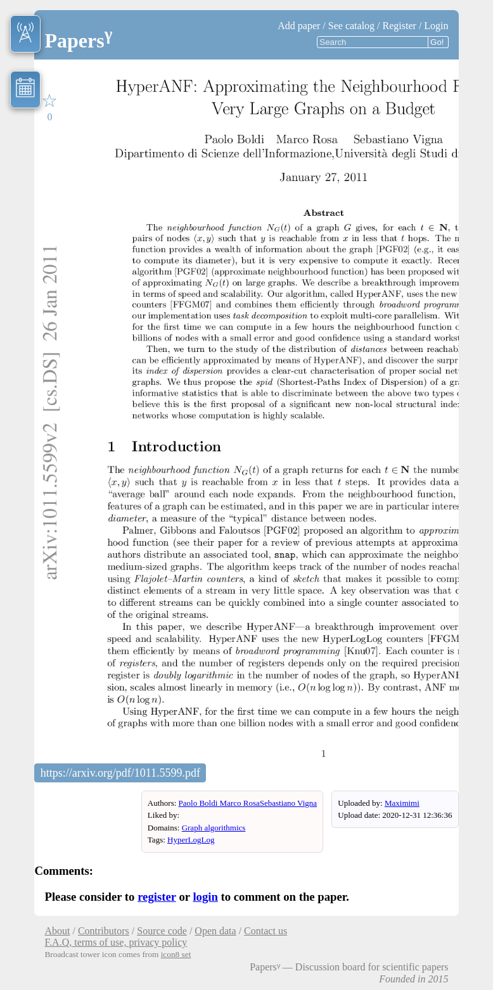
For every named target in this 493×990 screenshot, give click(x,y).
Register (399, 25)
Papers (78, 40)
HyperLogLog (190, 839)
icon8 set (176, 954)
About (57, 930)
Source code (162, 930)
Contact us (265, 930)
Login (436, 25)
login (205, 896)
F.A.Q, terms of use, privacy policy (115, 942)
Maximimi (402, 803)
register (157, 896)
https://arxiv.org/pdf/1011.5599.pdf (120, 773)
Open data (215, 930)
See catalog (351, 25)
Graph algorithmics (214, 827)
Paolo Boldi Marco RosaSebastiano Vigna (248, 803)
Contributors (103, 930)
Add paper (299, 25)
